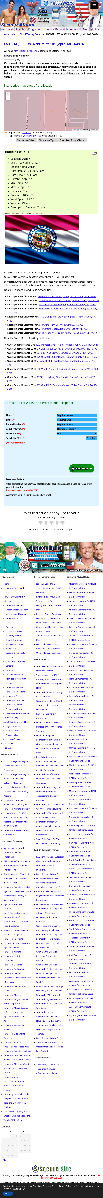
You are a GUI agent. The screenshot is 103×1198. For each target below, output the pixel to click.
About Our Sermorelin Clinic (16, 722)
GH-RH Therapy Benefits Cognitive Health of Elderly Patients (16, 791)
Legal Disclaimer (13, 726)
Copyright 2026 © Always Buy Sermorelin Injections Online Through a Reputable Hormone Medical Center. (50, 1175)
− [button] (8, 98)
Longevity (10, 670)
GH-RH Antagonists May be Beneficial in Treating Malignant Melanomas (16, 778)
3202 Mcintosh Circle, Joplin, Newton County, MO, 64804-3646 (67, 344)
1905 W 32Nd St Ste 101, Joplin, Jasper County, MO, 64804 (67, 296)
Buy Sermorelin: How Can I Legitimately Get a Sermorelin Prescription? (50, 895)
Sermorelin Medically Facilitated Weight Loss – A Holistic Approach (16, 999)
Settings (16, 1188)
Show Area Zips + (48, 140)
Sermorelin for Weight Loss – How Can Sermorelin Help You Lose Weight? (50, 943)
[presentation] (24, 455)
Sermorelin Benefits (13, 964)
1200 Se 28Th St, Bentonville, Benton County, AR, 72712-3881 (68, 356)
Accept (8, 1193)
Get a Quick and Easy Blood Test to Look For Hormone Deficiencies (49, 705)
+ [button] (8, 94)
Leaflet (75, 130)
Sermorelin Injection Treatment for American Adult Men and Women (17, 609)
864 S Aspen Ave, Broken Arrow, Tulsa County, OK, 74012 (68, 332)
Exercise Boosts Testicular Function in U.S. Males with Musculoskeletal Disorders (48, 618)
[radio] (40, 523)
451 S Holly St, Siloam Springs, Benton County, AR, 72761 (67, 304)
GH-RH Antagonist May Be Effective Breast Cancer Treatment (16, 765)
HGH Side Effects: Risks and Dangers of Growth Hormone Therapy (50, 726)
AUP (78, 1186)
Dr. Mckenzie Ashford (26, 50)
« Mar (4, 1159)
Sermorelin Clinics (14, 618)
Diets (8, 622)
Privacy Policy (12, 734)
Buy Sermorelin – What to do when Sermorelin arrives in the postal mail (17, 878)
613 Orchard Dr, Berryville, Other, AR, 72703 (61, 324)
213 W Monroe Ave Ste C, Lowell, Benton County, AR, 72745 (69, 300)
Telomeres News (14, 709)
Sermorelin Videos (14, 704)
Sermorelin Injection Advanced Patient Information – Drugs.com (17, 977)
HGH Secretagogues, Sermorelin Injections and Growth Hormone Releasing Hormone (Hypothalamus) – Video (49, 744)
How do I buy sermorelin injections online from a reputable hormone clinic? (48, 882)
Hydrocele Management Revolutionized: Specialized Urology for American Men (48, 648)
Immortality (11, 648)
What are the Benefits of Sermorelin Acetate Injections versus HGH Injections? (50, 969)
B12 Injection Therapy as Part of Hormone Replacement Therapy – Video (17, 865)
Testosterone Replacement (18, 713)
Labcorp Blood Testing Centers (27, 34)
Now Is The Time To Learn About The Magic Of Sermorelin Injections (16, 934)
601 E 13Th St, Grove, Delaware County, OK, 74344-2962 (65, 352)
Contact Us (9, 743)
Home (6, 34)
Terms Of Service (14, 739)
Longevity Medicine (14, 674)
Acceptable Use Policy (16, 730)
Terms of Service (50, 1186)
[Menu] (94, 5)
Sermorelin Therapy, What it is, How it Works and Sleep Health (16, 1068)
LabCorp (26, 132)
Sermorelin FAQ (11, 717)
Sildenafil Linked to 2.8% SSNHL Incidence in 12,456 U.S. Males (48, 588)
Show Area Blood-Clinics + (73, 140)
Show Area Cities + (26, 140)
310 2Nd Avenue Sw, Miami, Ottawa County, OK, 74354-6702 (67, 348)
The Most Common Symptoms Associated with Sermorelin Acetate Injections (17, 1046)
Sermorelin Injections (15, 691)
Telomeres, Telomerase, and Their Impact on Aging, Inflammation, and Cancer (49, 1068)
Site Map (8, 747)
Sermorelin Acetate (14, 687)
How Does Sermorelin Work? (49, 904)
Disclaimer (37, 1186)
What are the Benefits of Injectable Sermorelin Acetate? (47, 956)
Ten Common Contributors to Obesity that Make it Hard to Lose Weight (49, 1046)
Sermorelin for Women (14, 969)
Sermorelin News (13, 696)
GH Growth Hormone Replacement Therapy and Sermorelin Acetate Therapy (17, 804)
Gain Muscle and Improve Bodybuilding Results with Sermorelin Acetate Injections (50, 930)
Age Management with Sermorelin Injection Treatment (14, 852)
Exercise (9, 627)
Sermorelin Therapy (15, 700)
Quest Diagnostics (31, 135)
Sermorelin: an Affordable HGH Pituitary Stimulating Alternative (48, 778)
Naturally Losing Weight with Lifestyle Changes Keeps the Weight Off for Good (17, 1115)
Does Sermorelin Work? (47, 874)
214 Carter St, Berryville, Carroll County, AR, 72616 (64, 328)
